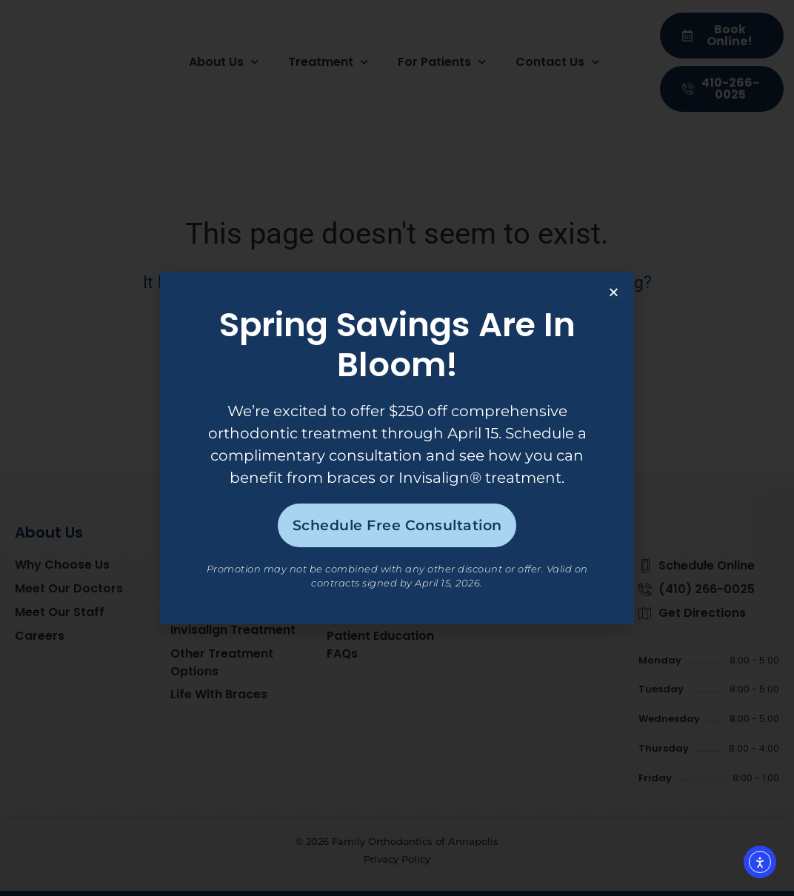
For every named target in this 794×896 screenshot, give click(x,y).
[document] (397, 448)
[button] (613, 289)
